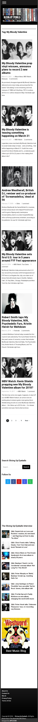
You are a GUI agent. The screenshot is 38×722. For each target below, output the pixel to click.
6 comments (13, 79)
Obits (18, 203)
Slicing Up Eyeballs (21, 716)
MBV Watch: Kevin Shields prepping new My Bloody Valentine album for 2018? (17, 384)
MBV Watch (27, 76)
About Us (5, 691)
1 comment (25, 203)
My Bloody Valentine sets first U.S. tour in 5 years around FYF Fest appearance (19, 257)
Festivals (17, 330)
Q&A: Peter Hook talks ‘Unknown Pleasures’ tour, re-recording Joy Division (23, 607)
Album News (19, 76)
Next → (27, 420)
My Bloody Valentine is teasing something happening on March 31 (16, 132)
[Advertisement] (19, 438)
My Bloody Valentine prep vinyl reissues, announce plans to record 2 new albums (17, 68)
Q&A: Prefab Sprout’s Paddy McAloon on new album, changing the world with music (22, 596)
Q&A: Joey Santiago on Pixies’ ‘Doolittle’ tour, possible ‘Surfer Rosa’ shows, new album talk (23, 586)
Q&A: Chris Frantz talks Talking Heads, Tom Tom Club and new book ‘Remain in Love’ (23, 545)
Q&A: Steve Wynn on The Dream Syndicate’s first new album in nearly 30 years (23, 555)
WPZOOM (13, 721)
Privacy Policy (6, 698)
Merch (4, 696)
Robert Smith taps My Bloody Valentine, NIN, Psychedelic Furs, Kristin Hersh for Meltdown (17, 322)
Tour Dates (25, 264)
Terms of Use (6, 701)
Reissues (5, 79)
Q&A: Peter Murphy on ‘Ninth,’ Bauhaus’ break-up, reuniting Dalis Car (22, 576)
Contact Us (5, 693)
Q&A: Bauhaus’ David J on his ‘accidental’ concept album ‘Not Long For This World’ (23, 565)
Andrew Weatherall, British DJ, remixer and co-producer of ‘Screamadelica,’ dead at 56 (19, 195)
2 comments (28, 139)
